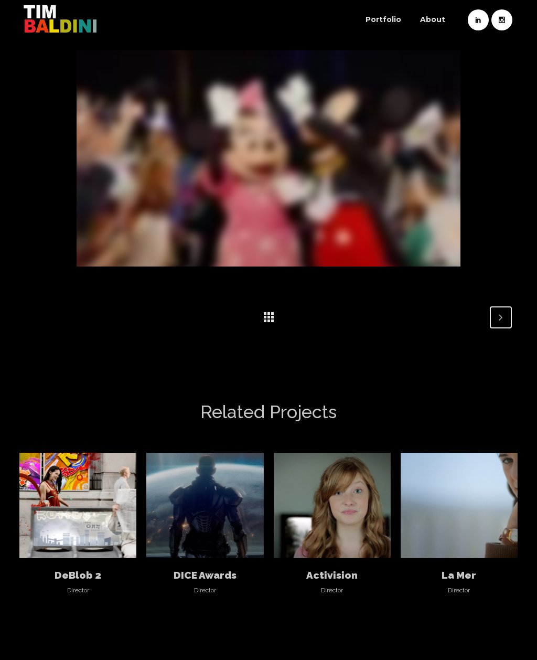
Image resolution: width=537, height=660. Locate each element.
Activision (332, 575)
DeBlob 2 (78, 575)
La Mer (459, 575)
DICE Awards (205, 575)
